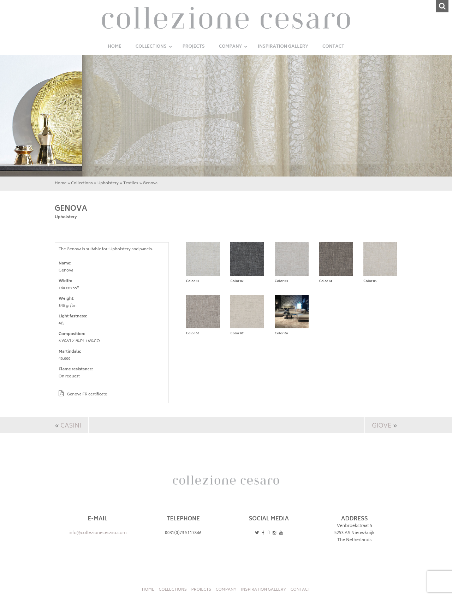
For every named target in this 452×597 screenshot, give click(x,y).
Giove (382, 426)
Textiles (130, 183)
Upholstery (108, 183)
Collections (82, 183)
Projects (201, 589)
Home (60, 183)
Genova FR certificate (83, 394)
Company (226, 589)
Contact (300, 589)
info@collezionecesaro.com (98, 533)
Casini (70, 426)
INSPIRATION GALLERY (263, 589)
